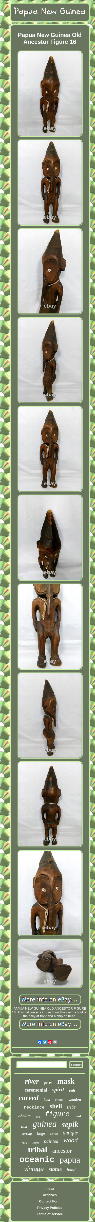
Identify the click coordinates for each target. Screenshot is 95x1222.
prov (48, 1082)
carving (27, 1133)
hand (71, 1169)
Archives (50, 1195)
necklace (34, 1107)
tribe (71, 1107)
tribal (37, 1149)
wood (70, 1140)
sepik (70, 1124)
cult (72, 1091)
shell (56, 1106)
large (41, 1133)
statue (55, 1169)
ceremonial (36, 1090)
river (32, 1081)
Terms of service (50, 1214)
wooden (75, 1100)
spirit (58, 1089)
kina (47, 1100)
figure (57, 1114)
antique (70, 1132)
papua (70, 1159)
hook (24, 1127)
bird (38, 1116)
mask (65, 1081)
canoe (59, 1100)
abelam (24, 1116)
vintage (34, 1168)
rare (24, 1142)
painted (51, 1141)
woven (54, 1133)
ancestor (62, 1151)
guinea (45, 1124)
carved (28, 1098)
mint (77, 1116)
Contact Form (50, 1201)
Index (50, 1189)
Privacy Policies (49, 1208)
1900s (35, 1142)
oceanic (37, 1160)
